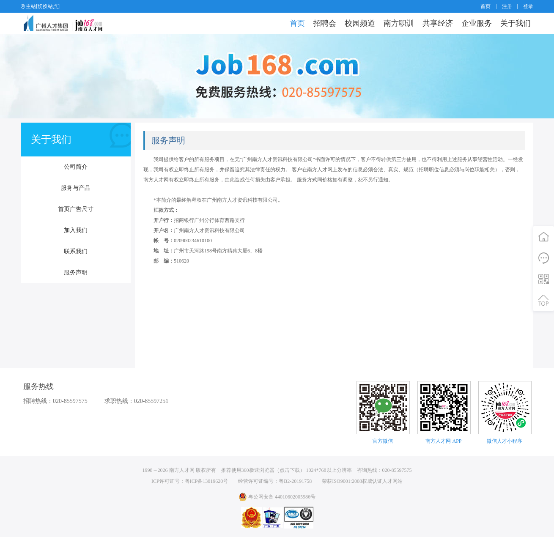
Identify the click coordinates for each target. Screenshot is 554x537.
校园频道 (360, 23)
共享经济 (437, 23)
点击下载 (290, 470)
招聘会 (324, 23)
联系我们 (76, 251)
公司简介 (76, 167)
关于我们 (515, 23)
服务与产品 (76, 188)
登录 (528, 6)
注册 (507, 6)
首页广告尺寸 (75, 209)
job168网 (66, 23)
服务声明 (76, 272)
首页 (485, 6)
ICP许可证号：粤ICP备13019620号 (189, 481)
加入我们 (76, 230)
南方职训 (399, 23)
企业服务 (476, 23)
